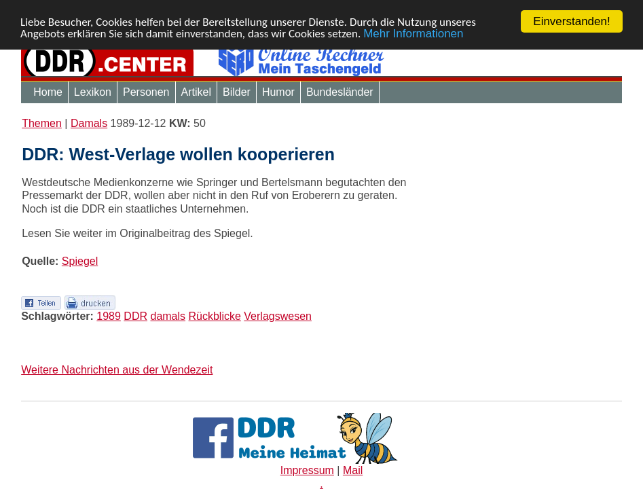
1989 (108, 316)
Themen (42, 123)
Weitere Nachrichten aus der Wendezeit (117, 370)
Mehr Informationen (413, 32)
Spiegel (80, 261)
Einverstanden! (571, 21)
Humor (278, 92)
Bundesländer (339, 92)
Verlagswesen (278, 316)
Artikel (196, 92)
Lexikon (92, 92)
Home (47, 92)
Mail (353, 470)
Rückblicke (215, 316)
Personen (146, 92)
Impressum (307, 470)
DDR (135, 316)
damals (167, 316)
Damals (89, 123)
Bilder (237, 92)
